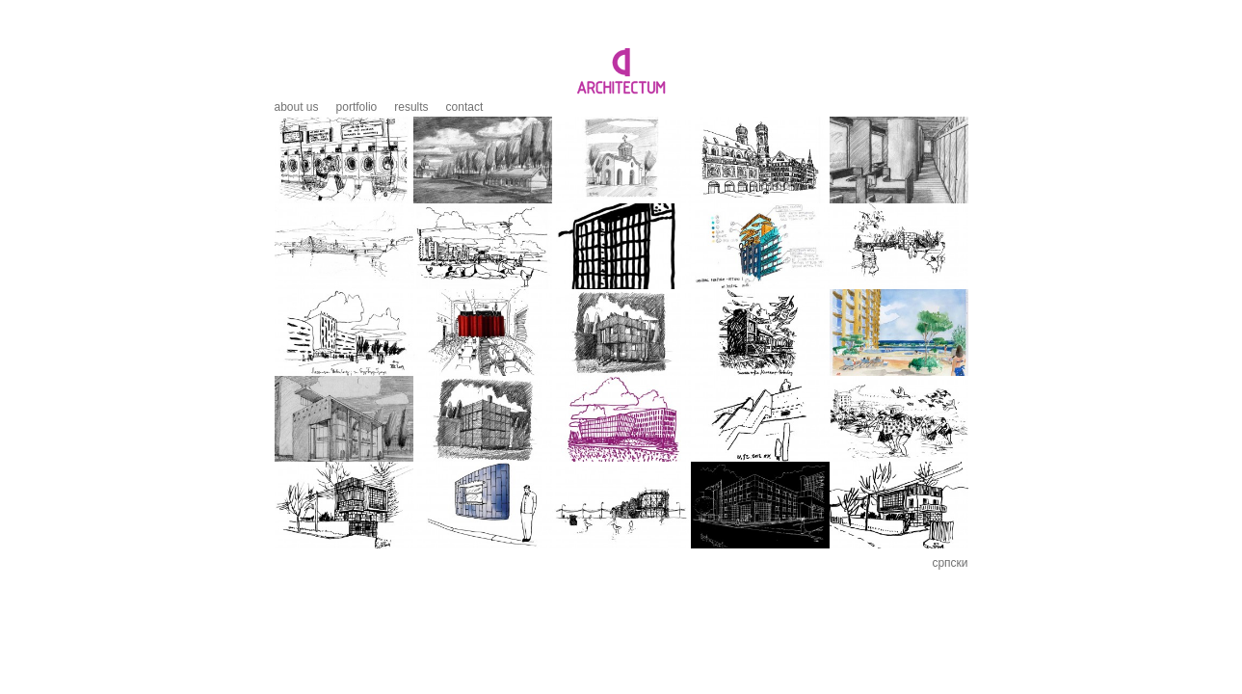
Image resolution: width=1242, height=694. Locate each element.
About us (297, 107)
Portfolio (357, 107)
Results (411, 107)
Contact (465, 107)
